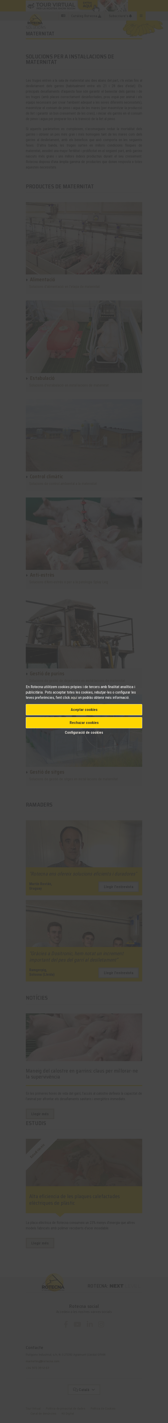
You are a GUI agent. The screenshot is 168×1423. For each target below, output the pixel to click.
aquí (74, 697)
